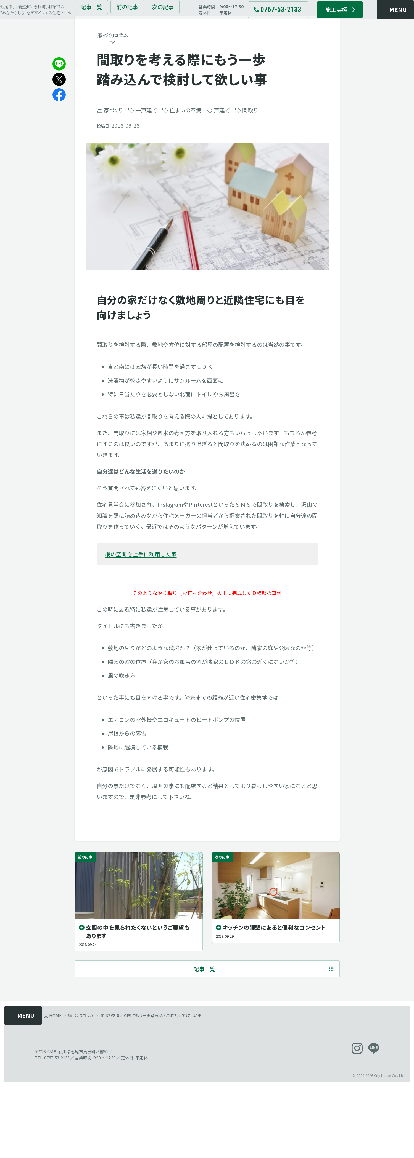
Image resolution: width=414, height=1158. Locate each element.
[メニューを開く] (378, 22)
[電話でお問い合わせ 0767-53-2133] (270, 22)
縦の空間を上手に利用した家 (141, 598)
